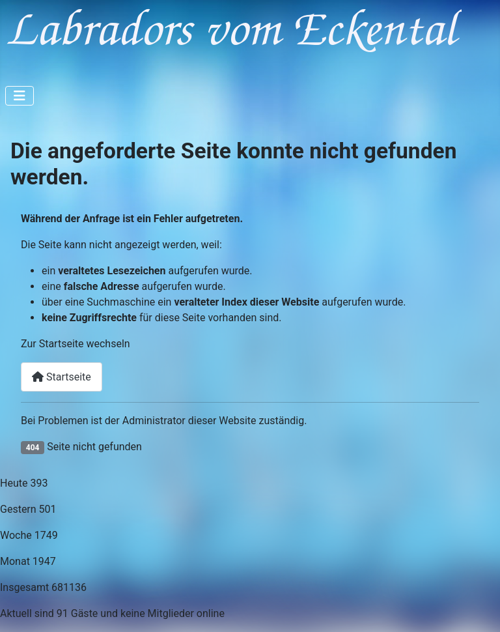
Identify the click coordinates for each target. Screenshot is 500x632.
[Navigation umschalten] (19, 96)
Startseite (61, 377)
